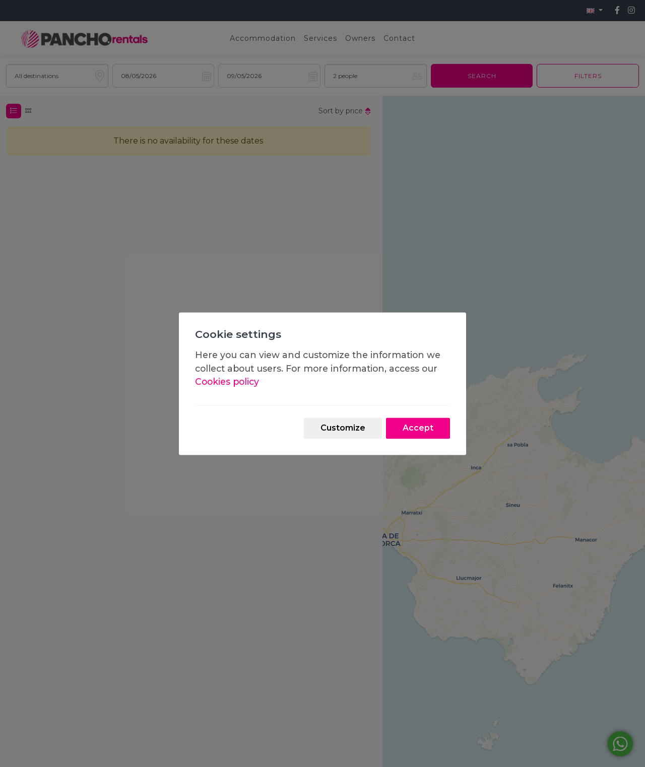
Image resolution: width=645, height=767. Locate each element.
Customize (342, 428)
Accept (418, 428)
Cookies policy (227, 382)
